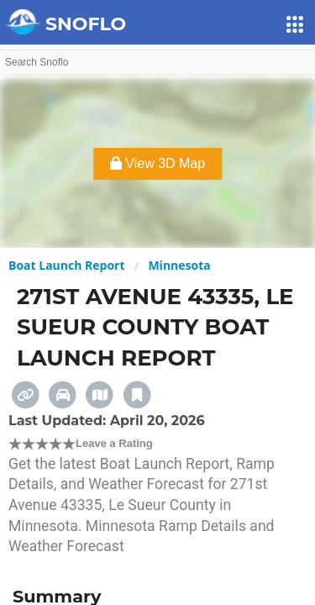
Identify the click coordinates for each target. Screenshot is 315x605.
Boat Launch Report (66, 265)
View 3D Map (157, 163)
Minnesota (179, 265)
